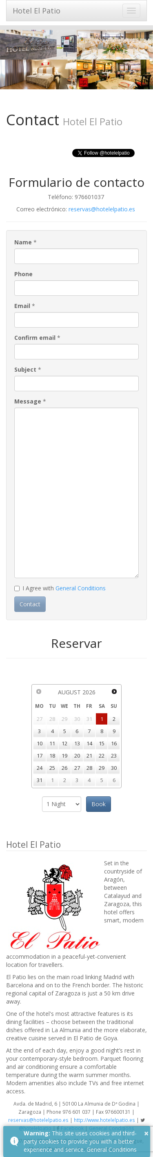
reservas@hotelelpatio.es (102, 209)
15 (101, 743)
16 (114, 743)
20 (77, 755)
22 (101, 755)
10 (39, 743)
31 (39, 780)
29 (101, 767)
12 (64, 743)
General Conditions (80, 588)
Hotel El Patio (36, 11)
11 (52, 743)
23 (114, 755)
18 (52, 755)
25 (52, 767)
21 (89, 755)
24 (39, 767)
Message (27, 401)
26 (64, 767)
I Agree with (60, 588)
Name (23, 242)
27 (77, 767)
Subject (25, 369)
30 (114, 767)
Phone (23, 274)
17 (39, 755)
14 (89, 743)
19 (64, 755)
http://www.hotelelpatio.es (104, 1120)
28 (89, 767)
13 (77, 743)
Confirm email (34, 337)
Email (22, 306)
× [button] (146, 1133)
